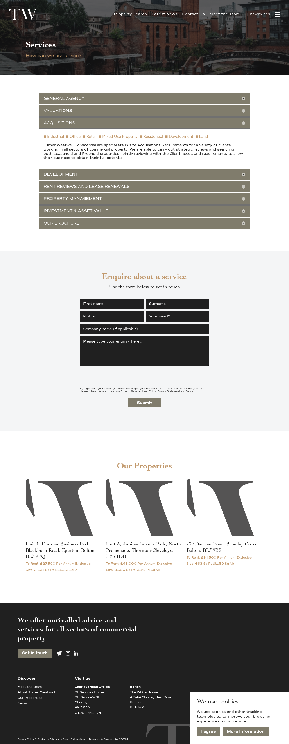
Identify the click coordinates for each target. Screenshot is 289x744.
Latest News (164, 14)
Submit (144, 402)
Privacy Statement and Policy (175, 391)
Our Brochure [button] (61, 223)
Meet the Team (225, 14)
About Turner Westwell (36, 692)
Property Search (130, 14)
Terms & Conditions (75, 739)
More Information (245, 731)
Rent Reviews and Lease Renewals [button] (87, 186)
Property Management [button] (73, 198)
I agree (208, 731)
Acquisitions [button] (59, 122)
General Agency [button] (64, 98)
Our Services (257, 14)
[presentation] (113, 376)
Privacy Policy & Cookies (33, 739)
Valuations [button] (58, 110)
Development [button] (61, 174)
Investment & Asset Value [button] (76, 210)
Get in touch (35, 653)
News (22, 703)
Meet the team (30, 687)
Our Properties (30, 698)
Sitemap (55, 739)
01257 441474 (88, 713)
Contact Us (193, 14)
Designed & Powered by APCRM (108, 739)
